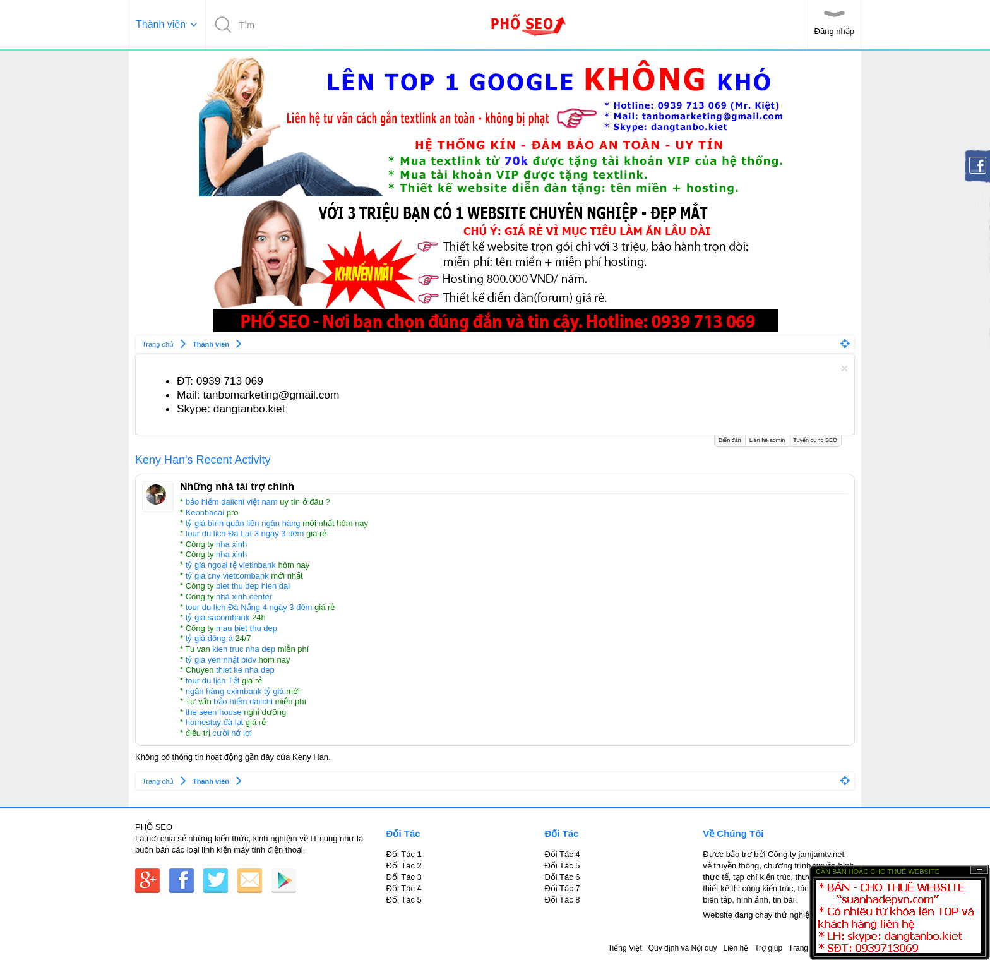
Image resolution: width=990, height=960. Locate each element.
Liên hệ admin (767, 439)
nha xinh (231, 544)
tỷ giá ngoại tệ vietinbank (231, 565)
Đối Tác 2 (404, 865)
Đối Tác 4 (404, 888)
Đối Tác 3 (404, 877)
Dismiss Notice (844, 368)
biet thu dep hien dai (253, 586)
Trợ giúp (768, 948)
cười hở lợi (232, 733)
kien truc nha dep (243, 649)
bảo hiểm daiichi (243, 701)
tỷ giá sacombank (218, 617)
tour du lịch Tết (213, 680)
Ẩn (979, 870)
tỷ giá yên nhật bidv (221, 659)
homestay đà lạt (215, 722)
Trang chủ (806, 948)
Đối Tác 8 (562, 899)
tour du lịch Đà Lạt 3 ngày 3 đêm (245, 533)
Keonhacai (205, 512)
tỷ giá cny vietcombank (227, 575)
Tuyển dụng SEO (815, 440)
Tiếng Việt (625, 948)
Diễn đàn (730, 440)
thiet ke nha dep (245, 670)
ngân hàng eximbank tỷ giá (235, 691)
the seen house (214, 712)
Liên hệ (735, 948)
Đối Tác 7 (562, 888)
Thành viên (161, 24)
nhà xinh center (244, 596)
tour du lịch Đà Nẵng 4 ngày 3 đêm (249, 607)
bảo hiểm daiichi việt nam (232, 502)
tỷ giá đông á (209, 638)
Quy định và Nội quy (682, 948)
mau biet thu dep (246, 628)
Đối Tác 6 (562, 877)
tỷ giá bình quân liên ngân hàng (243, 523)
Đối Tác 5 (404, 899)
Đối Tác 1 (404, 854)
